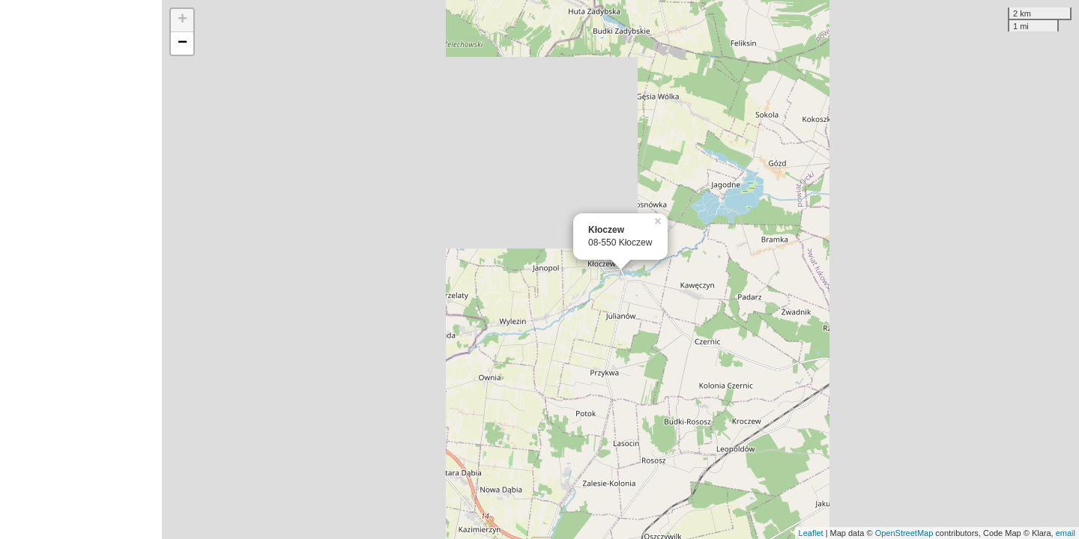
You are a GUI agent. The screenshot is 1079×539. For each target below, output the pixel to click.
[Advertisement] (81, 269)
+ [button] (182, 20)
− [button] (182, 43)
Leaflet (811, 533)
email (1065, 533)
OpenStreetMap (904, 533)
